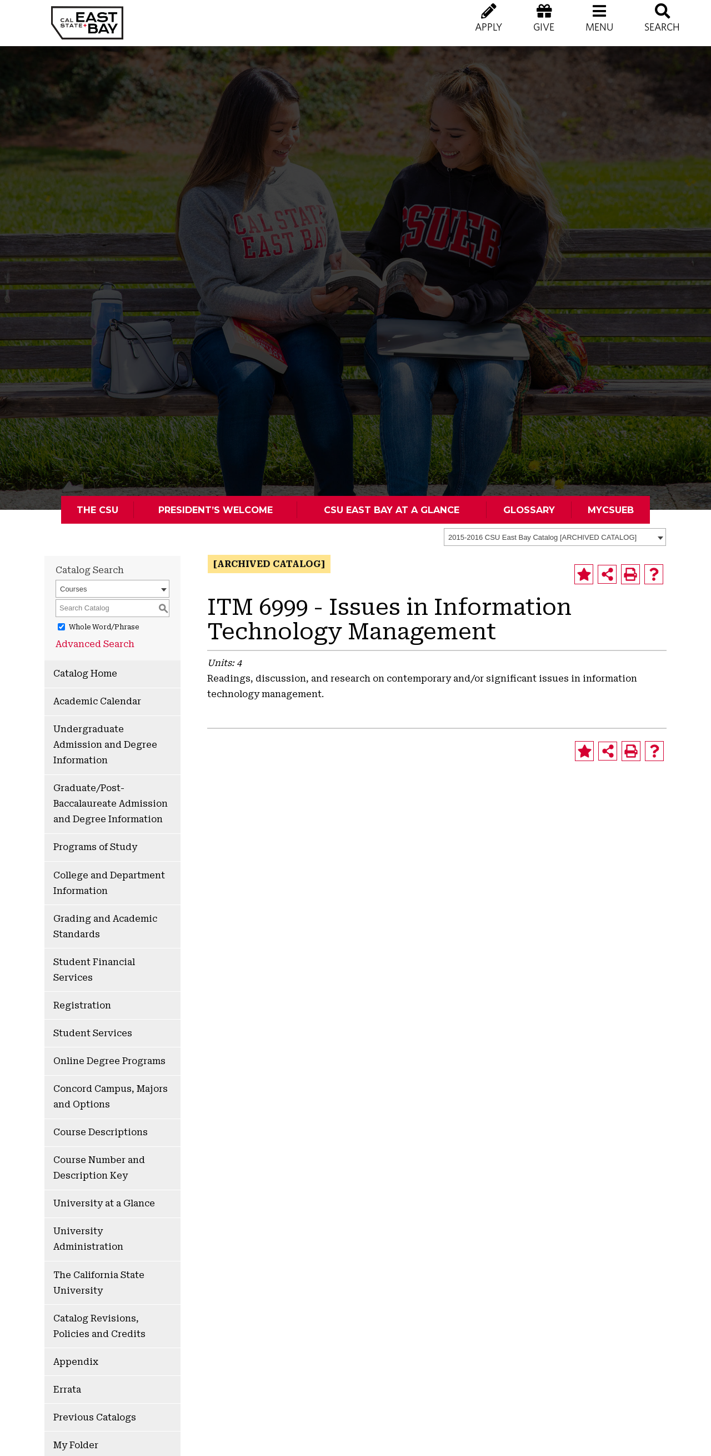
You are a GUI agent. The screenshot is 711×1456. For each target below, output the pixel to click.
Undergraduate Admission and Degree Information (105, 745)
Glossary (529, 509)
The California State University (98, 1283)
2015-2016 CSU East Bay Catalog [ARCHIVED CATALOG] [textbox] (542, 537)
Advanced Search (95, 644)
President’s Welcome (215, 509)
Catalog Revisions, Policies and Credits (99, 1326)
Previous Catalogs (94, 1417)
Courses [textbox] (73, 589)
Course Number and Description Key (99, 1168)
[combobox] (555, 537)
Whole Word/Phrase (104, 627)
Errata (67, 1389)
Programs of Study (95, 847)
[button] (599, 28)
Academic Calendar (97, 701)
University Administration (88, 1239)
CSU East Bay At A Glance (391, 509)
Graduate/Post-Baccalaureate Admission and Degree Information (110, 803)
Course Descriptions (100, 1132)
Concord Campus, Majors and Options (110, 1097)
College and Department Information (109, 883)
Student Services (92, 1033)
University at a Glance (104, 1203)
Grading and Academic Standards (105, 926)
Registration (82, 1005)
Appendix (75, 1361)
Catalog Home (85, 673)
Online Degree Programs (109, 1061)
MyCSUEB (611, 509)
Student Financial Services (94, 970)
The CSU (97, 509)
